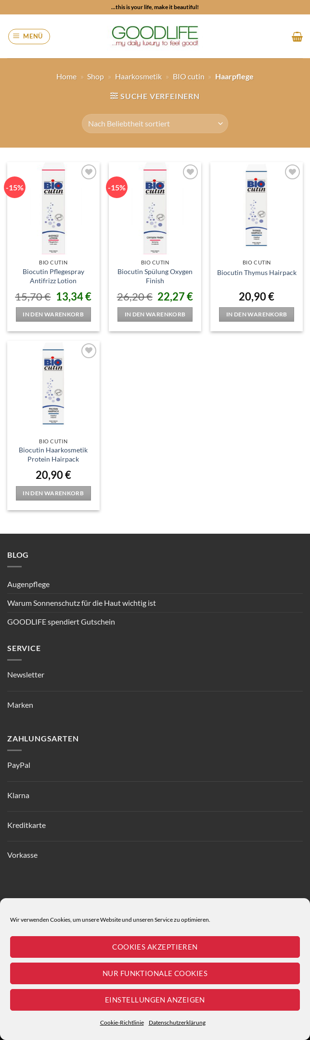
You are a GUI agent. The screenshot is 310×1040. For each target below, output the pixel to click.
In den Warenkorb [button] (53, 314)
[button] (29, 36)
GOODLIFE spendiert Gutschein (61, 621)
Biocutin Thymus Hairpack (257, 272)
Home (66, 76)
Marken (20, 704)
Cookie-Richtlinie (122, 1022)
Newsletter (25, 674)
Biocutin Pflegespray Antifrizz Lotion (53, 276)
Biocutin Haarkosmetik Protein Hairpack (53, 454)
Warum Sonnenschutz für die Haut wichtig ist (81, 602)
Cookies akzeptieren (155, 946)
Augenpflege (28, 584)
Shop (95, 76)
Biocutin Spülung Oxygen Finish (155, 276)
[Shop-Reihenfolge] (155, 123)
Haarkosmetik (138, 76)
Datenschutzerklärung (177, 1022)
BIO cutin (189, 76)
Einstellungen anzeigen (155, 999)
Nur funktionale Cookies (155, 973)
